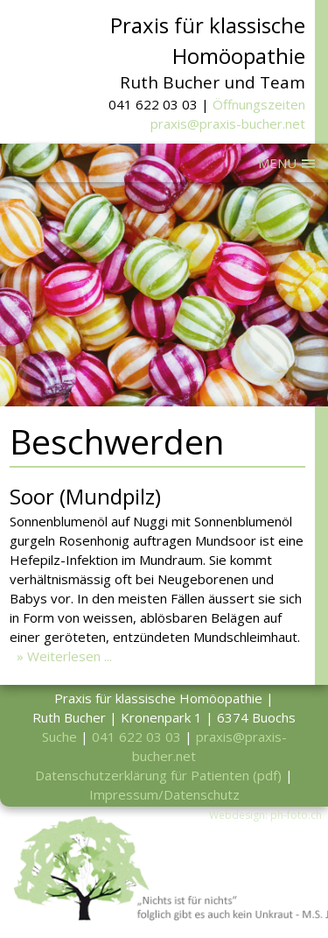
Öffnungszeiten (259, 104)
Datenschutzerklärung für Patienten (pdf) (158, 775)
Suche (59, 736)
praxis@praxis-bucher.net (227, 123)
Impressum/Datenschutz (164, 794)
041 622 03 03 (136, 736)
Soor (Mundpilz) (85, 496)
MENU (277, 163)
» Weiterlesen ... (64, 656)
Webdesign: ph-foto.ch (265, 815)
